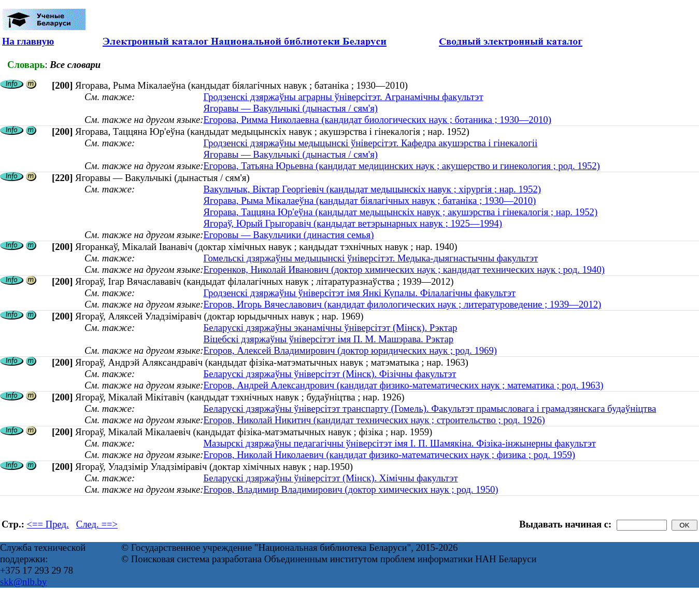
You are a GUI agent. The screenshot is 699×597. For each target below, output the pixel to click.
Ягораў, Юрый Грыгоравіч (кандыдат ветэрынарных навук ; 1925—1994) (352, 223)
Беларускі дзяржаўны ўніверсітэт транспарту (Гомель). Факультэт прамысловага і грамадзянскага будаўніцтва (429, 408)
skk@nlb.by (23, 581)
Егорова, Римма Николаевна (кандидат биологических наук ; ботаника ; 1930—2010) (377, 119)
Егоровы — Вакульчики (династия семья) (288, 234)
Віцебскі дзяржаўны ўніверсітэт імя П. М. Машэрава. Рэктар (328, 339)
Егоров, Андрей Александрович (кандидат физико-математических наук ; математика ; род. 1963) (403, 385)
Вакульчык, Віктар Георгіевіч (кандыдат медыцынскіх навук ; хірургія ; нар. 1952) (372, 189)
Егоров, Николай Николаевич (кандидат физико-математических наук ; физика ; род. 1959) (389, 454)
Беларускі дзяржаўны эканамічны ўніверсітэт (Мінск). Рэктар (330, 327)
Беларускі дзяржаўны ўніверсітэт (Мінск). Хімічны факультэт (330, 478)
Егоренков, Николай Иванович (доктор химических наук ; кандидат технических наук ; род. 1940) (404, 269)
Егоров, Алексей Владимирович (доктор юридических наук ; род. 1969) (350, 350)
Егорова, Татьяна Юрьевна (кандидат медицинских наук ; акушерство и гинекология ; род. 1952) (401, 165)
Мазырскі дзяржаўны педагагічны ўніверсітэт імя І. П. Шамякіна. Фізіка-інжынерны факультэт (399, 443)
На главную (28, 41)
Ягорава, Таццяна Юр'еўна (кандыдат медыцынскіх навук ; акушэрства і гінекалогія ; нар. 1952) (400, 211)
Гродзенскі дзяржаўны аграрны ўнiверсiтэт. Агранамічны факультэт (343, 96)
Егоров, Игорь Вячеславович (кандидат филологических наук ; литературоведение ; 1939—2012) (402, 304)
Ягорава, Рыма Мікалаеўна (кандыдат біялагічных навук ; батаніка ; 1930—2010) (369, 200)
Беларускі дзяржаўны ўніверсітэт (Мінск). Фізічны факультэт (329, 373)
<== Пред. (48, 524)
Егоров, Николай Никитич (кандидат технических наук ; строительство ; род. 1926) (374, 419)
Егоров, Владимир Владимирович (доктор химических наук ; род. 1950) (350, 489)
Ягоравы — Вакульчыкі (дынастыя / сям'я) (290, 108)
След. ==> (97, 524)
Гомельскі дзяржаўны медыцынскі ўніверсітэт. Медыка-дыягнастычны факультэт (370, 258)
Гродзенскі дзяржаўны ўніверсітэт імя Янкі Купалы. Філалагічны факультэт (359, 292)
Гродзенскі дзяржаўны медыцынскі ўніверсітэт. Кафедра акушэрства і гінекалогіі (370, 142)
